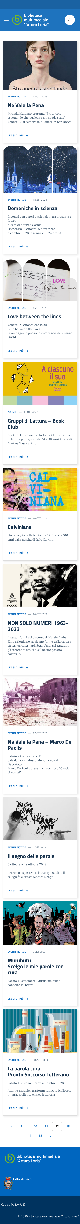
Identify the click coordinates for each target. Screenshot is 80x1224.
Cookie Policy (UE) (13, 1204)
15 (40, 1135)
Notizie (21, 96)
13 (68, 1126)
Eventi (12, 96)
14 (29, 1135)
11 (46, 1126)
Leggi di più (18, 136)
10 (35, 1126)
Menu (6, 20)
